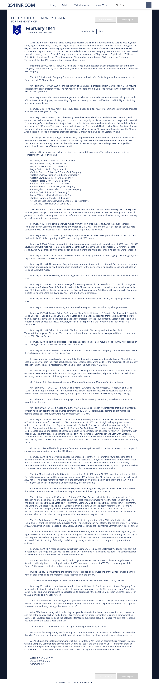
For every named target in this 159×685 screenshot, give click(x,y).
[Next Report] (127, 20)
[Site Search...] (127, 5)
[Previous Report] (105, 20)
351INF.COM (21, 5)
